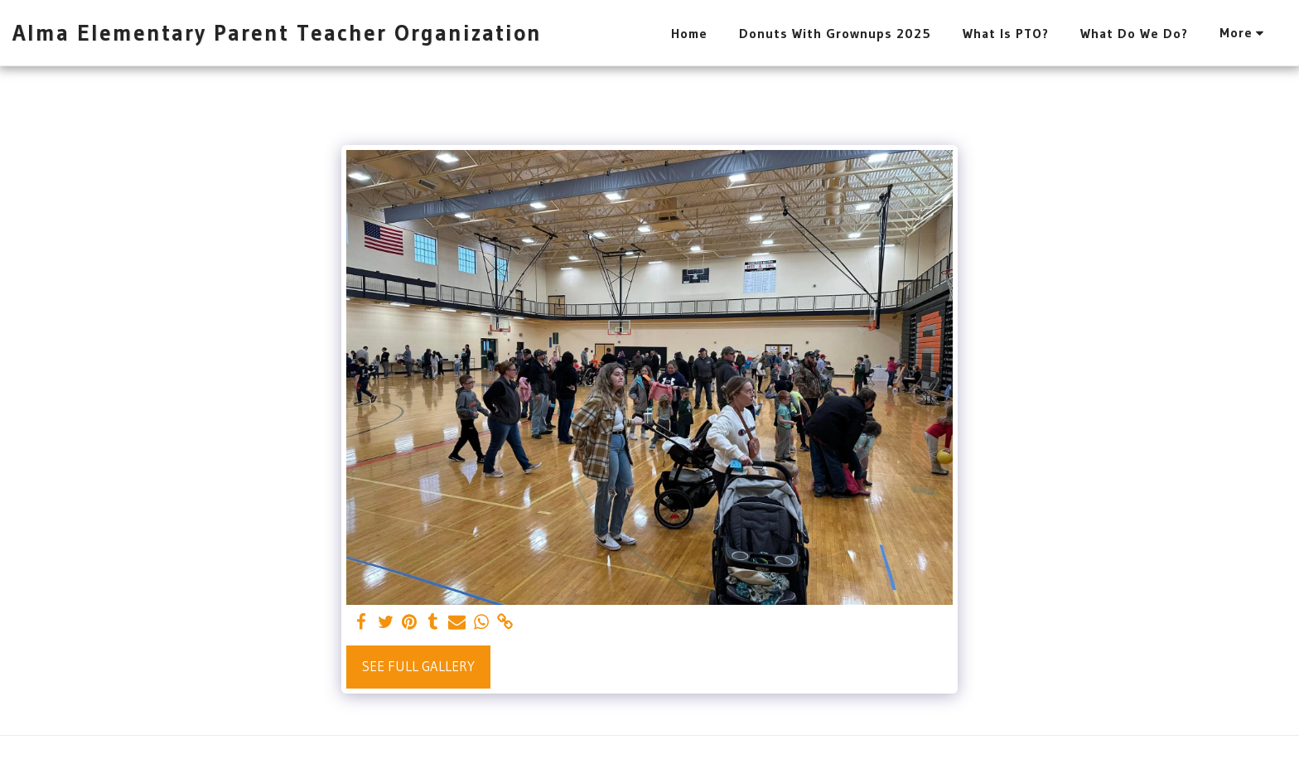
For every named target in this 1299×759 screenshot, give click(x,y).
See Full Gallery (418, 666)
